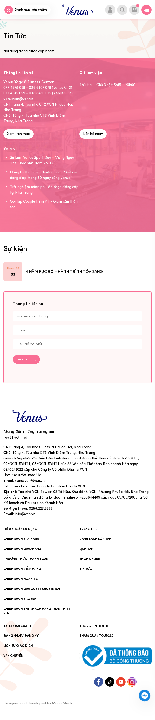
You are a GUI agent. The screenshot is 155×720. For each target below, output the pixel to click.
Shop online (89, 559)
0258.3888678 (29, 475)
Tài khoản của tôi (18, 626)
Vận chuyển (13, 656)
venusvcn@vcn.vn (30, 480)
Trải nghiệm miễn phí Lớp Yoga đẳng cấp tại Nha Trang (44, 190)
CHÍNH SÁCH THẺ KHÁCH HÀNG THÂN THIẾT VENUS (36, 611)
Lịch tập (86, 549)
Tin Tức (85, 569)
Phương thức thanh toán (25, 559)
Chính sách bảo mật (20, 599)
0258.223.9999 (40, 508)
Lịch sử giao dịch (18, 646)
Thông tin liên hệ (94, 626)
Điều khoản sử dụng (20, 529)
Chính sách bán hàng (21, 539)
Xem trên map (18, 134)
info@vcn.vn (25, 514)
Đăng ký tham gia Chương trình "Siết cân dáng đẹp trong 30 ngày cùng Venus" (44, 175)
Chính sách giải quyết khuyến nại (31, 589)
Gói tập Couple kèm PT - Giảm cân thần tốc (44, 204)
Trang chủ (88, 529)
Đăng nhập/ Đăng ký (21, 636)
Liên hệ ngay (93, 134)
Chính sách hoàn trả (21, 579)
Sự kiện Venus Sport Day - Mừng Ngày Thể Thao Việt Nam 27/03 (42, 160)
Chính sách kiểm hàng (22, 569)
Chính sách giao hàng (22, 549)
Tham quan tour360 (96, 636)
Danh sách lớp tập (95, 539)
